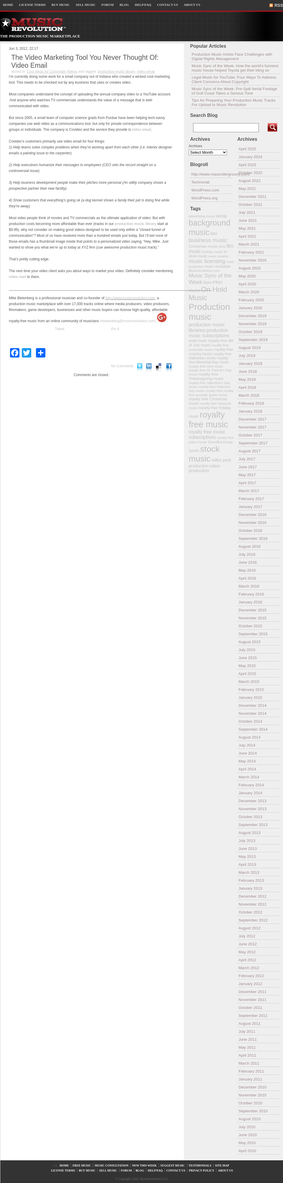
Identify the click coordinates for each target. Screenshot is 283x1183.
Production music (209, 312)
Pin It (115, 329)
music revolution (217, 266)
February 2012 (251, 976)
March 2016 (248, 586)
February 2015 (251, 689)
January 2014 (250, 793)
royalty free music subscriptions (207, 434)
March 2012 (248, 968)
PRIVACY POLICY (201, 1170)
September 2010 (253, 1111)
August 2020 (249, 268)
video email (146, 72)
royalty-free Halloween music (210, 356)
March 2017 (248, 491)
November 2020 (252, 260)
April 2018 (247, 387)
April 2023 (247, 165)
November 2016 (252, 522)
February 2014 (251, 785)
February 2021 (251, 252)
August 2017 (249, 451)
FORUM (107, 4)
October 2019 (250, 332)
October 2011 (250, 1007)
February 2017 (251, 499)
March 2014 (248, 777)
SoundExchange (220, 442)
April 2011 (247, 1055)
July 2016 (246, 554)
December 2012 (252, 896)
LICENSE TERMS (32, 4)
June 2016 (247, 562)
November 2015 (252, 618)
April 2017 (247, 483)
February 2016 (251, 594)
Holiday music (212, 252)
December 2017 (252, 419)
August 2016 (249, 546)
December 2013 (252, 801)
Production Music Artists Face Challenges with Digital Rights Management (232, 56)
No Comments (122, 366)
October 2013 (250, 817)
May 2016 (247, 570)
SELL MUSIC (86, 4)
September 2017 (253, 443)
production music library (116, 72)
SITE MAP (222, 1165)
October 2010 (250, 1103)
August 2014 (249, 737)
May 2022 (247, 188)
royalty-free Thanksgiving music (206, 376)
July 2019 (246, 355)
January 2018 (250, 411)
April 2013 (247, 864)
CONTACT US (167, 4)
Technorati (200, 182)
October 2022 (250, 173)
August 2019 (249, 347)
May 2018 (247, 379)
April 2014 (247, 769)
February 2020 (251, 300)
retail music (198, 341)
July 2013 (246, 840)
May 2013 (247, 856)
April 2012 (247, 960)
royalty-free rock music (206, 366)
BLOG (124, 4)
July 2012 (246, 936)
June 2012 (247, 944)
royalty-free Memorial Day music (209, 360)
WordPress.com (205, 190)
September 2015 (253, 634)
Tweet (59, 329)
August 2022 (249, 180)
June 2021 (247, 220)
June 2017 (247, 467)
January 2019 (250, 363)
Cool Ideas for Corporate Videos (52, 72)
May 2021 (247, 228)
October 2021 (250, 204)
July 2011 (246, 1031)
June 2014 (247, 753)
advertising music (202, 216)
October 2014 (250, 721)
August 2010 (249, 1119)
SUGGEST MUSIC (172, 1165)
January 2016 (250, 602)
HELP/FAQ (143, 4)
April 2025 (247, 149)
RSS (278, 5)
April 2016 (247, 578)
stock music (204, 453)
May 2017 (247, 475)
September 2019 (253, 339)
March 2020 (248, 292)
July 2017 (246, 459)
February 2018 (251, 403)
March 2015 (248, 681)
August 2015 (249, 642)
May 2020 (247, 276)
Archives (195, 146)
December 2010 (252, 1087)
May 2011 (247, 1047)
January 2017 (250, 506)
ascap (221, 216)
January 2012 (250, 984)
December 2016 (252, 514)
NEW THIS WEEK (144, 1165)
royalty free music (208, 419)
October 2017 (250, 435)
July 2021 (246, 212)
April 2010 (247, 1151)
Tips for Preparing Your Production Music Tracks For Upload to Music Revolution (234, 102)
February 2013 (251, 880)
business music (208, 240)
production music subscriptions (209, 333)
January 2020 (250, 308)
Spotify (194, 450)
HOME (8, 4)
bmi (213, 233)
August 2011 (249, 1023)
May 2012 (247, 952)
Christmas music (203, 246)
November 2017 (252, 427)
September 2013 (253, 825)
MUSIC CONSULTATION (112, 1165)
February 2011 (251, 1071)
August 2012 (249, 928)
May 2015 (247, 666)
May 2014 (247, 761)
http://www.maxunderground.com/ (212, 174)
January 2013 (250, 888)
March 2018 (248, 395)
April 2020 (247, 284)
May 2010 (247, 1143)
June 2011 (247, 1039)
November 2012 (252, 904)
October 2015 (250, 626)
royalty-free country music (211, 351)
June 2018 (247, 371)
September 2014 (253, 729)
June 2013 (247, 848)
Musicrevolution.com (204, 270)
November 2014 (252, 713)
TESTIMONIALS (200, 1165)
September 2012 (253, 920)
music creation (218, 256)
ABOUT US (192, 4)
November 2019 (252, 324)
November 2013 (252, 809)
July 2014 (246, 745)
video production (204, 468)
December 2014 (252, 705)
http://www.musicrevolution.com (130, 298)
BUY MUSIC (61, 4)
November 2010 (252, 1095)
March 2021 (248, 244)
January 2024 (250, 157)
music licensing (207, 261)
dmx (222, 246)
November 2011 (252, 999)
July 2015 (246, 650)
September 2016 (253, 538)
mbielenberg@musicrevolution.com (127, 321)
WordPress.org (204, 198)
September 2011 (253, 1015)
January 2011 (250, 1079)
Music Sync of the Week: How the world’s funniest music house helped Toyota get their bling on (235, 68)
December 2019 (252, 316)
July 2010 (246, 1127)
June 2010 (247, 1135)
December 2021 (252, 196)
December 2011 (252, 992)
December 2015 (252, 610)
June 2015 (247, 658)
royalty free (213, 391)
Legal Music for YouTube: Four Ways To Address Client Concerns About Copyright (234, 79)
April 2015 (247, 673)
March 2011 (248, 1063)
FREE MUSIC (82, 1165)
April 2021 (247, 236)
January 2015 (250, 697)
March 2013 (248, 872)
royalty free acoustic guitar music (211, 393)
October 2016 (250, 530)
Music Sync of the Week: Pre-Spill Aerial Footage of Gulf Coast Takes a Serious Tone (234, 91)
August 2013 (249, 832)
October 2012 (250, 912)
